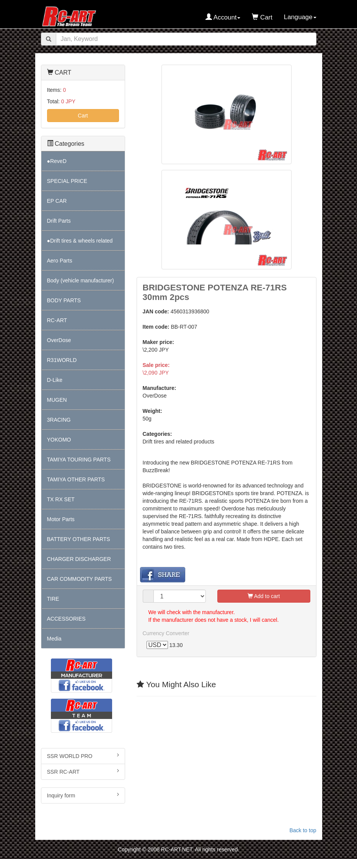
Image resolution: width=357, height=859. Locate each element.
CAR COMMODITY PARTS (79, 579)
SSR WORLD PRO (83, 755)
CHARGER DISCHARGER (79, 559)
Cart (83, 115)
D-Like (54, 380)
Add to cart (264, 596)
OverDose (59, 340)
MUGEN (57, 400)
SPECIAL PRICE (67, 181)
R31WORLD (62, 360)
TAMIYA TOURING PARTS (79, 459)
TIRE (53, 599)
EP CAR (57, 201)
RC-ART (57, 320)
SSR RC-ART (83, 771)
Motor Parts (61, 519)
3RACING (59, 420)
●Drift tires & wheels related (80, 241)
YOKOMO (59, 440)
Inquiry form (83, 795)
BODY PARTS (64, 300)
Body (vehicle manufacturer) (80, 280)
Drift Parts (59, 221)
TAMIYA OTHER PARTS (76, 479)
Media (54, 639)
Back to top (302, 830)
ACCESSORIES (66, 619)
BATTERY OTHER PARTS (78, 539)
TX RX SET (61, 499)
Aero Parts (59, 261)
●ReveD (57, 161)
